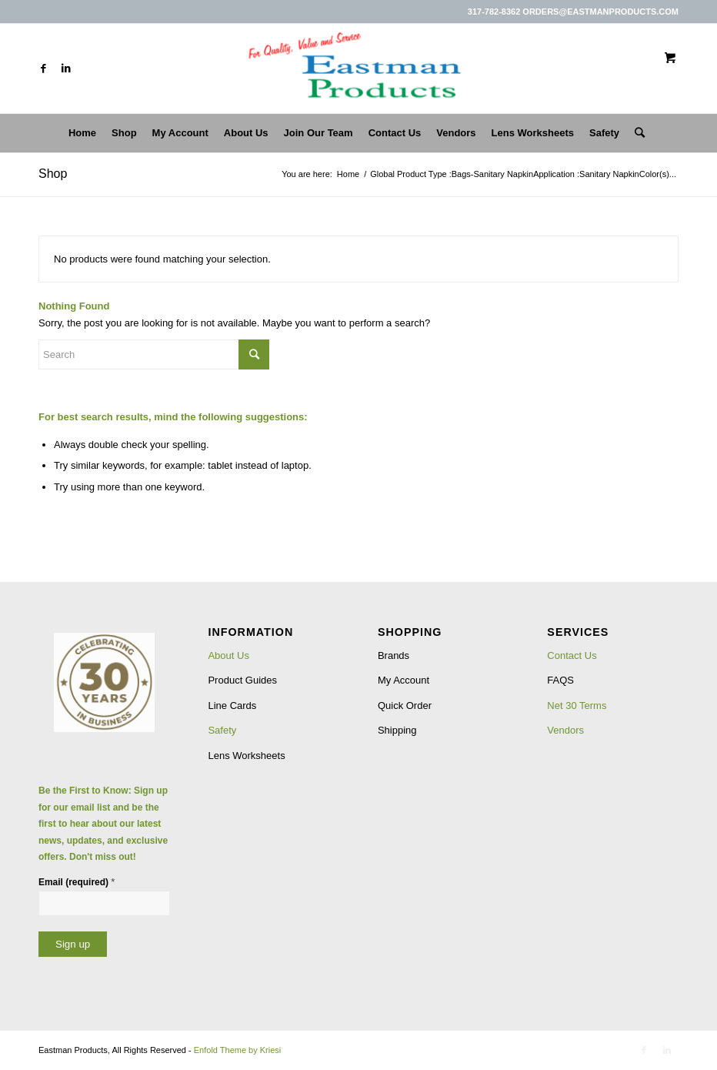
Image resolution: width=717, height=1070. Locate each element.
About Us (228, 655)
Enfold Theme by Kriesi (238, 1050)
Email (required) (76, 882)
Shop (52, 173)
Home (348, 174)
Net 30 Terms (576, 705)
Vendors (565, 730)
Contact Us (571, 655)
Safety (222, 730)
